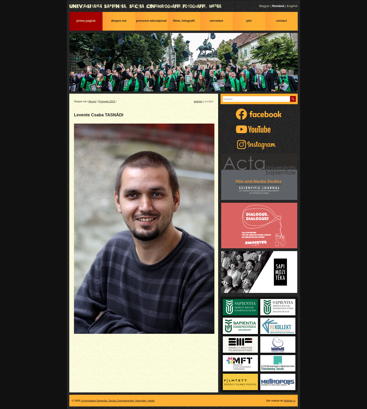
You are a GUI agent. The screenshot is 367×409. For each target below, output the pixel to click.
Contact (281, 20)
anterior (198, 101)
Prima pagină (86, 20)
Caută (293, 99)
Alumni (92, 101)
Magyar (264, 6)
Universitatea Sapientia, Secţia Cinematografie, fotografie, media (183, 6)
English (292, 6)
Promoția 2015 (107, 101)
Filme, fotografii (184, 20)
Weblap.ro (289, 400)
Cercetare (216, 20)
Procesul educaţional (151, 20)
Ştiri (249, 20)
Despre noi (119, 20)
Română (278, 6)
